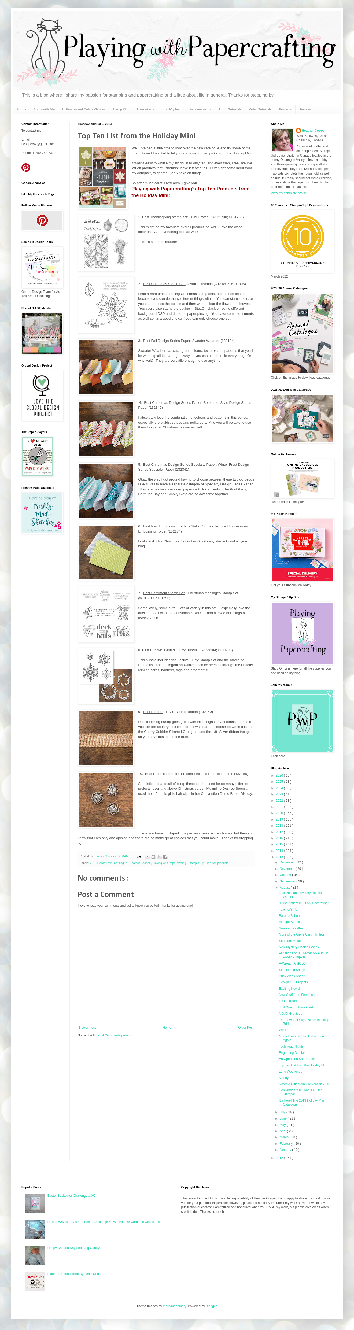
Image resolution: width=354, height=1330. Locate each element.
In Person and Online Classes (83, 109)
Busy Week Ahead (292, 976)
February (286, 1144)
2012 (280, 1158)
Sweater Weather (291, 928)
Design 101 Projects (293, 982)
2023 (280, 794)
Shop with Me (44, 109)
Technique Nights (291, 1046)
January (286, 1150)
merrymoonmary (174, 1306)
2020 (280, 813)
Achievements (200, 109)
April (283, 1131)
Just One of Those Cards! (297, 1007)
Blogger (211, 1306)
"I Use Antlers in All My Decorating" (304, 903)
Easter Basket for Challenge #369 (71, 1196)
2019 (280, 819)
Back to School (289, 916)
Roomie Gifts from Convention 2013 (304, 1084)
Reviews (305, 109)
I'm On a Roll (288, 1001)
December (288, 862)
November (288, 869)
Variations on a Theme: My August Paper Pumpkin (303, 955)
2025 (280, 782)
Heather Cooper (104, 856)
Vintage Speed (289, 922)
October (286, 875)
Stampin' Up (197, 862)
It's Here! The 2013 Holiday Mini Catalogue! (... (301, 1102)
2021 (280, 807)
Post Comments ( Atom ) (114, 1035)
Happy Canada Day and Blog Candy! (73, 1248)
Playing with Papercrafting (170, 862)
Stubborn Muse (290, 941)
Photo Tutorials (230, 109)
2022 (280, 801)
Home (21, 109)
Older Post (245, 1027)
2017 (280, 832)
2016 (280, 838)
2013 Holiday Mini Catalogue (109, 862)
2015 (280, 844)
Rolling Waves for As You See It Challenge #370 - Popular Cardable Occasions (103, 1222)
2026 (280, 775)
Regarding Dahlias (292, 1053)
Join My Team (172, 109)
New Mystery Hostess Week (299, 947)
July (283, 1112)
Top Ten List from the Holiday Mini (303, 1065)
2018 (280, 825)
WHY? (283, 1030)
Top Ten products (217, 862)
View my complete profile (289, 193)
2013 (280, 857)
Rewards (285, 109)
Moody (284, 1078)
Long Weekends (290, 1071)
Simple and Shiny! (292, 970)
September (288, 881)
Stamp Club (121, 109)
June (283, 1118)
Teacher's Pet (288, 909)
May (283, 1125)
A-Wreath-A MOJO (292, 963)
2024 (280, 788)
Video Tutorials (260, 109)
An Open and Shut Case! (297, 1059)
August (285, 887)
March (285, 1137)
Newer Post (87, 1027)
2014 (280, 851)
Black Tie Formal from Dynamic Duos (74, 1274)
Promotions (146, 109)
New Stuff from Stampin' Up (298, 995)
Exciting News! (289, 989)
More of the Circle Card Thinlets (301, 934)
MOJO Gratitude (290, 1013)
